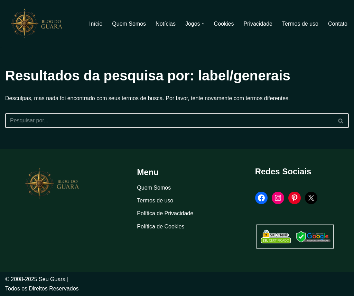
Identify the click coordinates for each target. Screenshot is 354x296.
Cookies (224, 24)
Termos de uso (300, 24)
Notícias (166, 24)
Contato (337, 24)
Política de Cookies (160, 226)
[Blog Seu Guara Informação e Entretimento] (39, 23)
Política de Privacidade (165, 213)
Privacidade (257, 24)
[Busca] (169, 120)
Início (95, 24)
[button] (203, 24)
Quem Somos (129, 24)
